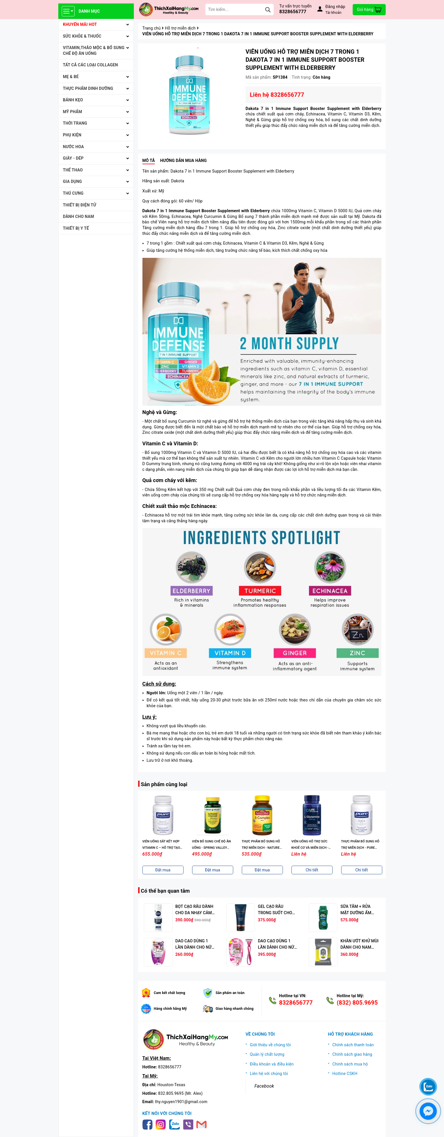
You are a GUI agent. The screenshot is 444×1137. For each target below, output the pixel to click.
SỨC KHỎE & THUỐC (82, 36)
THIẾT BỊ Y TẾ (76, 228)
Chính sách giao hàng (352, 1054)
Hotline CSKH (344, 1073)
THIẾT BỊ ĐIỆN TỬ (79, 205)
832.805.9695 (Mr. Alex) (180, 1093)
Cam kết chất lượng (169, 993)
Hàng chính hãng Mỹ (170, 1009)
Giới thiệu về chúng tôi (270, 1045)
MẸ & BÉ (71, 76)
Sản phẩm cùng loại (164, 784)
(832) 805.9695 (357, 1002)
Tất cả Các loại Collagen (90, 65)
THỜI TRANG (75, 123)
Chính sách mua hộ (350, 1064)
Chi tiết (312, 870)
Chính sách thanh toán (353, 1045)
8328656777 (292, 11)
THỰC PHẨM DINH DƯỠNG (88, 88)
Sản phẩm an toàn (230, 993)
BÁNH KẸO (73, 100)
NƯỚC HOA (73, 146)
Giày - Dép (73, 158)
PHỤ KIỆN (72, 135)
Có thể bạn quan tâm (165, 891)
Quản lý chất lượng (267, 1054)
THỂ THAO (73, 170)
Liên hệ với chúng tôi (269, 1073)
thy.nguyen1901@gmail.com (181, 1101)
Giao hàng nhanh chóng (235, 1009)
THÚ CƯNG (73, 193)
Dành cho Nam (78, 216)
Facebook (264, 1086)
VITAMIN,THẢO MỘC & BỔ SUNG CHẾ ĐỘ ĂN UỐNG (93, 50)
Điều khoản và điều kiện (272, 1064)
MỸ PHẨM (72, 111)
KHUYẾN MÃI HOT (80, 24)
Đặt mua (163, 870)
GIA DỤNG (72, 181)
